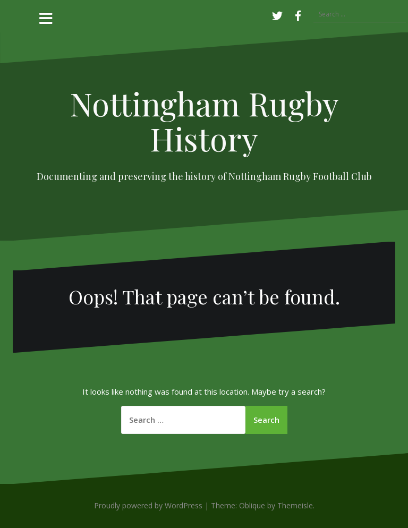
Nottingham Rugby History (204, 120)
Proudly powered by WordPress (148, 505)
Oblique (252, 505)
